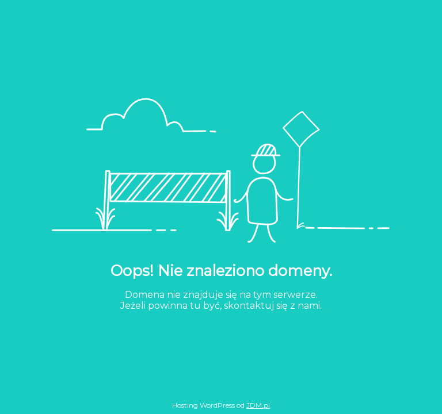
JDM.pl (258, 405)
